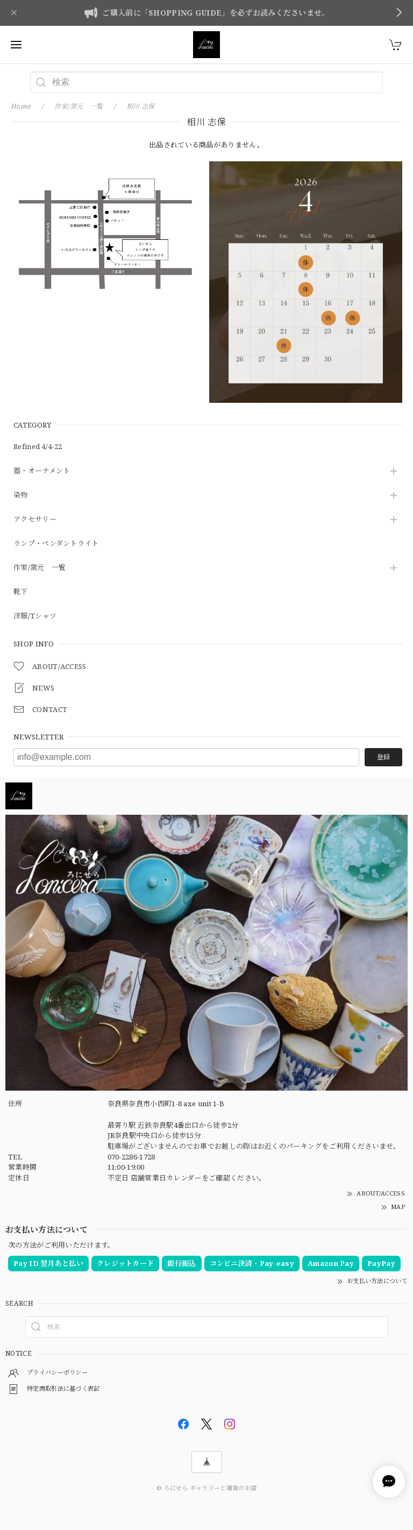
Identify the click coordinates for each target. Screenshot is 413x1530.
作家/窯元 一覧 (39, 568)
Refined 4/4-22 (37, 447)
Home (21, 106)
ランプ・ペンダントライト (56, 543)
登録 (383, 757)
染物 (20, 495)
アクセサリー (34, 519)
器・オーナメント (41, 471)
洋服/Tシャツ (34, 616)
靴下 (20, 592)
